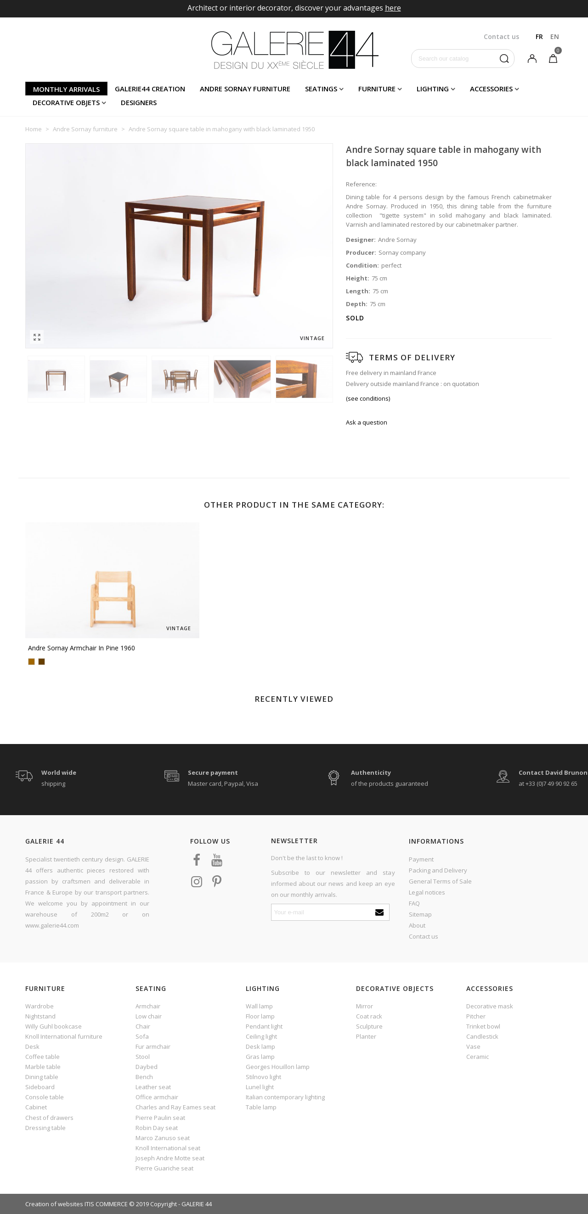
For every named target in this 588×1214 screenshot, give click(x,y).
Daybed (147, 1067)
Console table (44, 1097)
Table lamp (261, 1107)
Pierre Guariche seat (164, 1168)
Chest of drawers (49, 1117)
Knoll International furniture (63, 1036)
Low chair (149, 1016)
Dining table (41, 1077)
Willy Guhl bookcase (53, 1026)
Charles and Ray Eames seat (175, 1107)
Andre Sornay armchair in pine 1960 (81, 647)
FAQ (414, 903)
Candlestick (482, 1036)
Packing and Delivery (438, 870)
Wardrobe (39, 1006)
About (417, 925)
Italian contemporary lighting (285, 1097)
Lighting (433, 88)
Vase (473, 1046)
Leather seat (153, 1087)
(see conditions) (368, 398)
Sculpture (369, 1026)
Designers (139, 102)
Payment (421, 859)
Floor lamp (260, 1016)
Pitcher (476, 1016)
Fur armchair (153, 1046)
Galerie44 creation (150, 88)
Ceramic (477, 1056)
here (393, 8)
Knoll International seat (168, 1148)
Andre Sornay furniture (245, 88)
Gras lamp (260, 1056)
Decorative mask (489, 1006)
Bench (144, 1077)
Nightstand (40, 1016)
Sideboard (40, 1087)
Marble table (43, 1067)
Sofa (142, 1036)
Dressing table (45, 1128)
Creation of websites (54, 1204)
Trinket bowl (483, 1026)
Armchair (148, 1006)
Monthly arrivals (66, 89)
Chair (143, 1026)
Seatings (321, 88)
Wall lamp (259, 1006)
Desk (32, 1046)
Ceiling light (261, 1036)
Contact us (423, 936)
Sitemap (420, 914)
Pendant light (264, 1026)
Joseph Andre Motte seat (170, 1158)
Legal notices (427, 892)
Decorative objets (66, 102)
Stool (143, 1056)
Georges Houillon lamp (278, 1067)
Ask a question (366, 422)
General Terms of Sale (440, 881)
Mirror (364, 1006)
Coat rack (369, 1016)
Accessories (491, 88)
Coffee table (42, 1056)
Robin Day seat (157, 1128)
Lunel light (260, 1087)
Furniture (377, 88)
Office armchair (157, 1097)
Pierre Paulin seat (160, 1117)
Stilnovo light (263, 1077)
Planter (366, 1036)
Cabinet (36, 1107)
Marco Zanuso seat (163, 1138)
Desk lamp (260, 1046)
